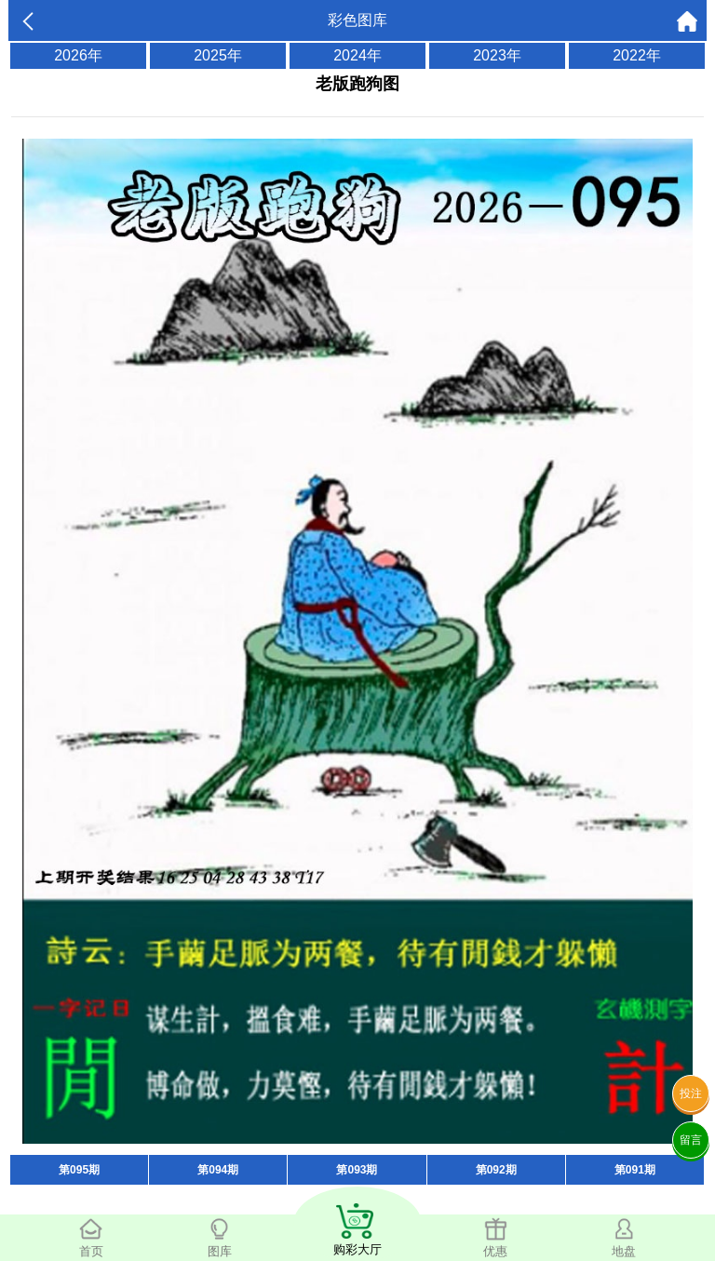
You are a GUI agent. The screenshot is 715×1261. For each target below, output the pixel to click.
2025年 (218, 55)
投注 (691, 1093)
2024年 (357, 55)
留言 (691, 1140)
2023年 (497, 55)
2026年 (78, 55)
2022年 (637, 55)
